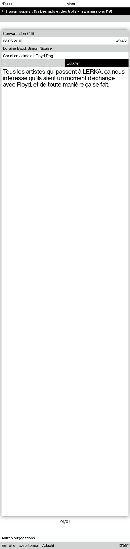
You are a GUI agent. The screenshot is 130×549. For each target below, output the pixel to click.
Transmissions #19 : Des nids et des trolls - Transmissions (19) (58, 11)
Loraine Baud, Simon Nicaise (27, 48)
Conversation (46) (18, 33)
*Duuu (6, 3)
